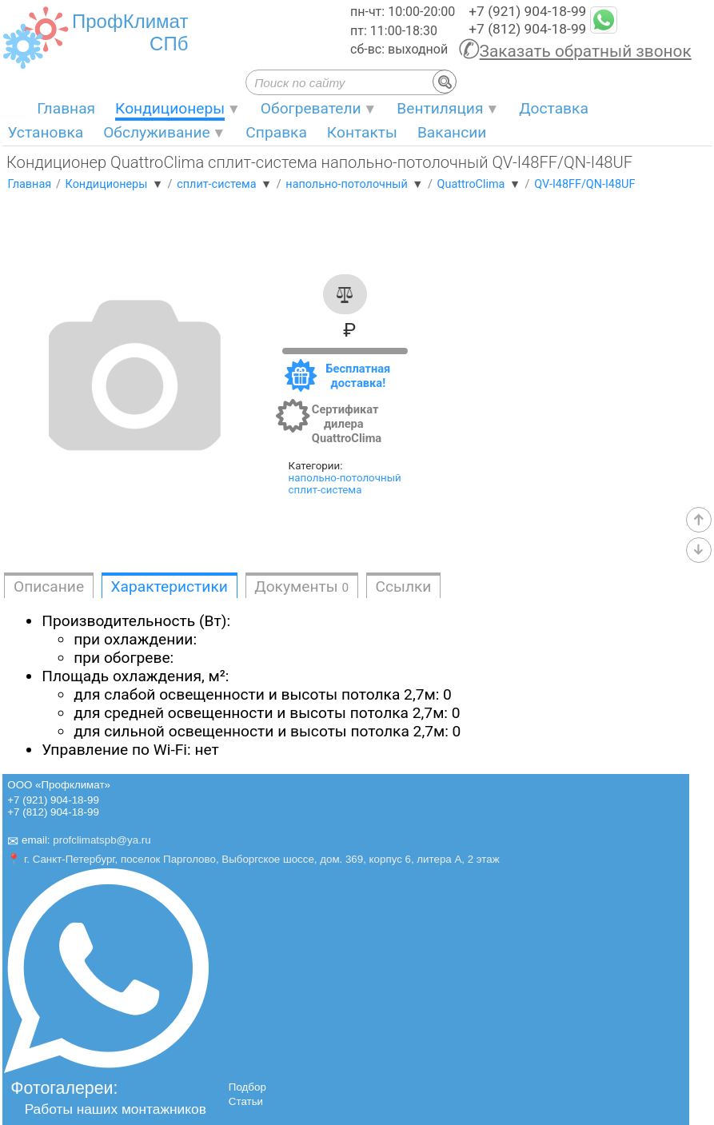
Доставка (553, 108)
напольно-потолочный (345, 478)
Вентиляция (440, 108)
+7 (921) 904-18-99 (527, 11)
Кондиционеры (170, 108)
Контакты (362, 132)
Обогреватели (311, 108)
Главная (66, 108)
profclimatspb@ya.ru (101, 841)
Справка (276, 132)
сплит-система (325, 490)
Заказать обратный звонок (586, 51)
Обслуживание (156, 132)
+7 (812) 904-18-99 (527, 29)
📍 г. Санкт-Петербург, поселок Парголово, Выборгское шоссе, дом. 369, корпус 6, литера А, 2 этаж (253, 859)
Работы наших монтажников (115, 1109)
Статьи (246, 1101)
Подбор (247, 1087)
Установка (45, 132)
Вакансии (451, 132)
